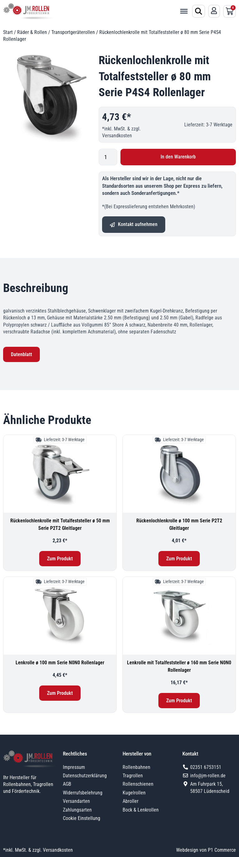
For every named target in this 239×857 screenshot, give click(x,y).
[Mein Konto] (214, 10)
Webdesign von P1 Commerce (206, 850)
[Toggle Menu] (184, 11)
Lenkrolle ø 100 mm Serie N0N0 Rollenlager (60, 663)
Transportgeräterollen (73, 32)
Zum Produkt (60, 559)
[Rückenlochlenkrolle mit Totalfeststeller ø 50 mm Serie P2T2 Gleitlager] (59, 474)
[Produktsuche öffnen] (198, 11)
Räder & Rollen (32, 32)
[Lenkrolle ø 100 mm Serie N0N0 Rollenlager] (59, 616)
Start (8, 32)
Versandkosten (117, 136)
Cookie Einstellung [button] (81, 818)
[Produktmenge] (108, 157)
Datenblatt (21, 354)
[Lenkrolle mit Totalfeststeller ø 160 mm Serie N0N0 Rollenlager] (179, 616)
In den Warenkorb (178, 157)
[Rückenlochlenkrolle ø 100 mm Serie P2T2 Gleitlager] (179, 474)
